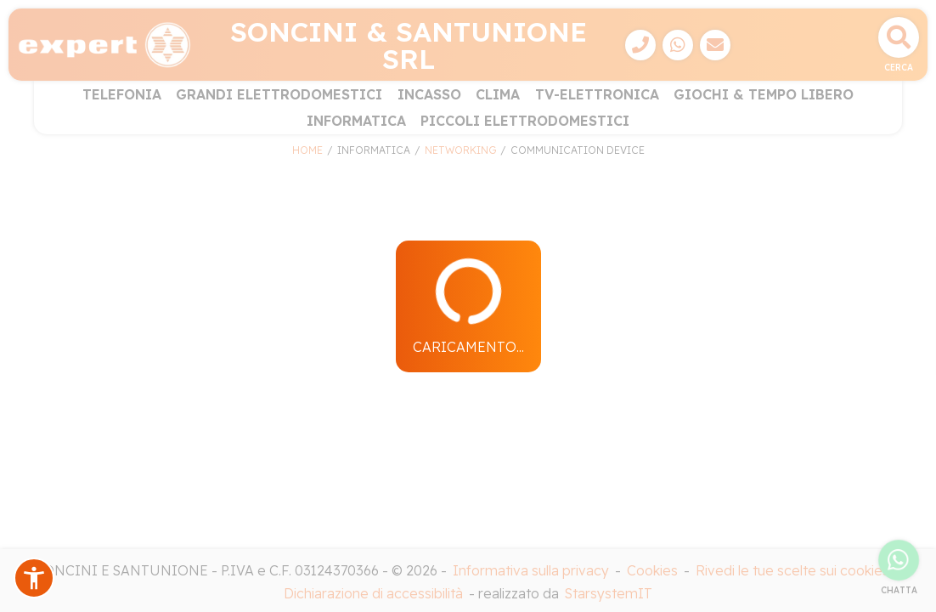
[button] (34, 578)
